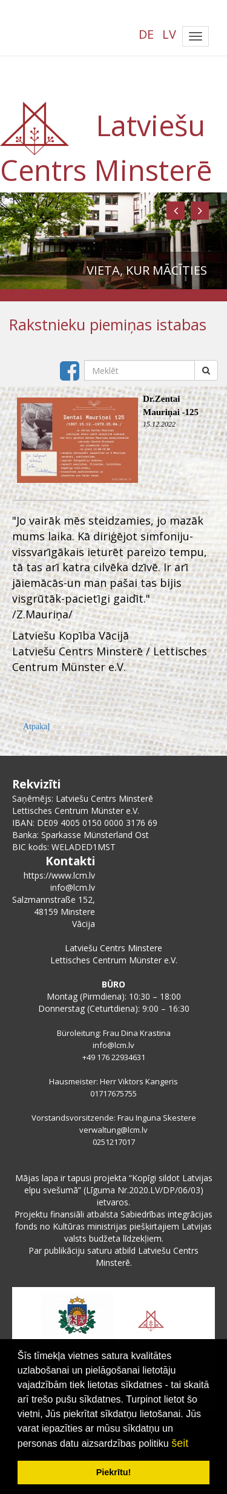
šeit (179, 1443)
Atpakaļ (36, 726)
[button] (175, 210)
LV (169, 34)
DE (146, 34)
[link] (70, 636)
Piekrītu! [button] (113, 1472)
